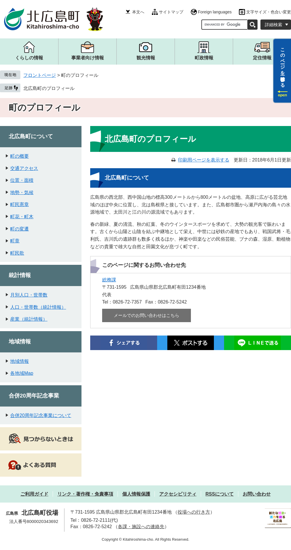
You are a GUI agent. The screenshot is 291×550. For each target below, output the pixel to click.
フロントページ (39, 75)
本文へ (138, 12)
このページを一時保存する (282, 65)
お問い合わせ (257, 494)
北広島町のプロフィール (48, 88)
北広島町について (31, 136)
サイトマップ (171, 12)
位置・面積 (21, 180)
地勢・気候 (21, 192)
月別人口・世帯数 (28, 294)
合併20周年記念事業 (34, 396)
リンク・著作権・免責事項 (85, 494)
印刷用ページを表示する (203, 159)
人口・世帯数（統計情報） (38, 307)
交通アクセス (24, 168)
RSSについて (219, 494)
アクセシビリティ (177, 494)
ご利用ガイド (34, 494)
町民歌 (17, 253)
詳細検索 (273, 24)
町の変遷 (19, 228)
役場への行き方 (194, 512)
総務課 (109, 279)
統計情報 (20, 275)
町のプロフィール (44, 107)
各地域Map (21, 373)
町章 (14, 240)
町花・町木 (21, 216)
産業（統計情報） (28, 319)
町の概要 (19, 156)
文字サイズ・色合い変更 (268, 12)
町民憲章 (19, 204)
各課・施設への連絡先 (141, 526)
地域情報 (20, 341)
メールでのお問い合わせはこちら (146, 315)
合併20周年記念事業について (40, 415)
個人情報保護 (136, 494)
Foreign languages (215, 12)
